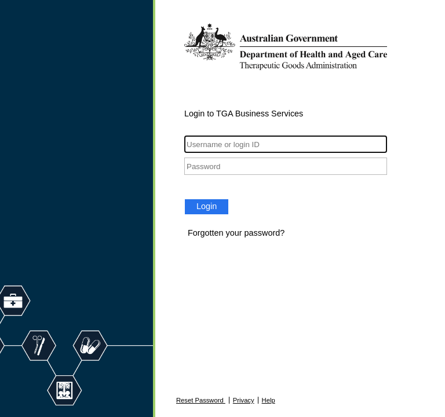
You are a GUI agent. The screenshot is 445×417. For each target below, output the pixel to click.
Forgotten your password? (236, 232)
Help (268, 400)
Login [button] (206, 206)
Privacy (243, 400)
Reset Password (200, 400)
